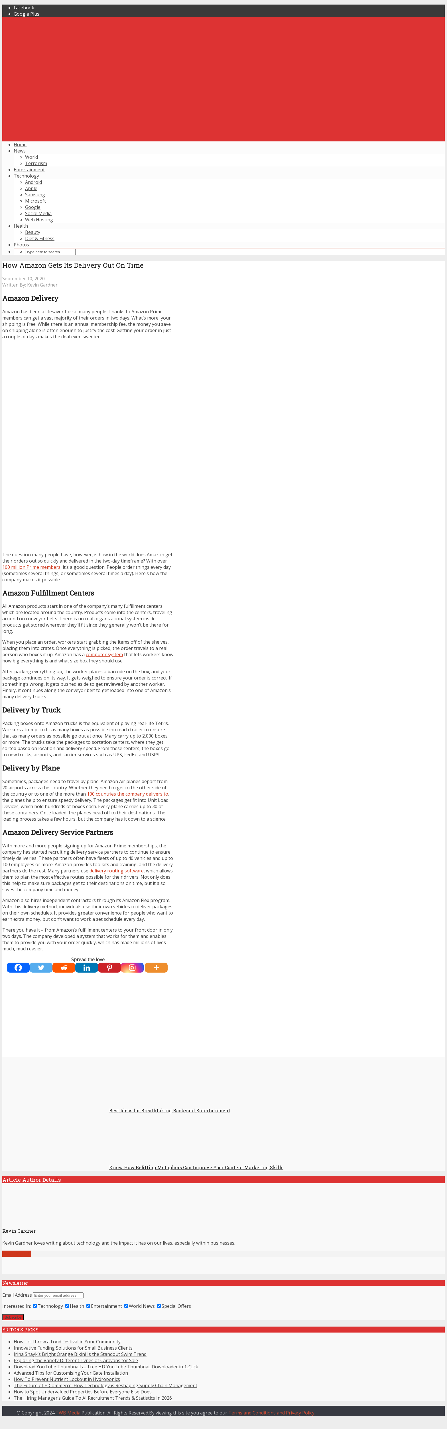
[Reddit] (63, 968)
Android (33, 182)
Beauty (32, 232)
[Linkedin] (86, 968)
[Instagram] (132, 968)
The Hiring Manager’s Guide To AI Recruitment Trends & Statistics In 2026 (93, 1398)
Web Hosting (39, 220)
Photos (21, 245)
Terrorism (36, 163)
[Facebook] (18, 968)
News (20, 151)
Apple (31, 188)
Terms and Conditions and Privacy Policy (271, 1413)
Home (20, 144)
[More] (156, 968)
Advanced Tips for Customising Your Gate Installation (71, 1373)
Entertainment (29, 169)
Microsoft (35, 201)
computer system (104, 654)
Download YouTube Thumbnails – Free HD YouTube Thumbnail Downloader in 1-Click (106, 1367)
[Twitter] (41, 968)
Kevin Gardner (42, 285)
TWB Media (68, 1413)
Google (32, 207)
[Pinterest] (109, 968)
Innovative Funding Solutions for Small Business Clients (73, 1348)
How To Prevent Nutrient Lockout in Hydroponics (67, 1379)
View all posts (16, 1254)
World (31, 157)
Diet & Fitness (39, 238)
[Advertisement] (223, 97)
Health (21, 226)
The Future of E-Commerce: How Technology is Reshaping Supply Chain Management (105, 1385)
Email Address (17, 1295)
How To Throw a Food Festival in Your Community (67, 1342)
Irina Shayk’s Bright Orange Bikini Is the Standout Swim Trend (80, 1354)
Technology (26, 176)
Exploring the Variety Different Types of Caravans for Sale (76, 1360)
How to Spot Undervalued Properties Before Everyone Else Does (83, 1392)
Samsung (35, 195)
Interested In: (16, 1306)
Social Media (38, 213)
